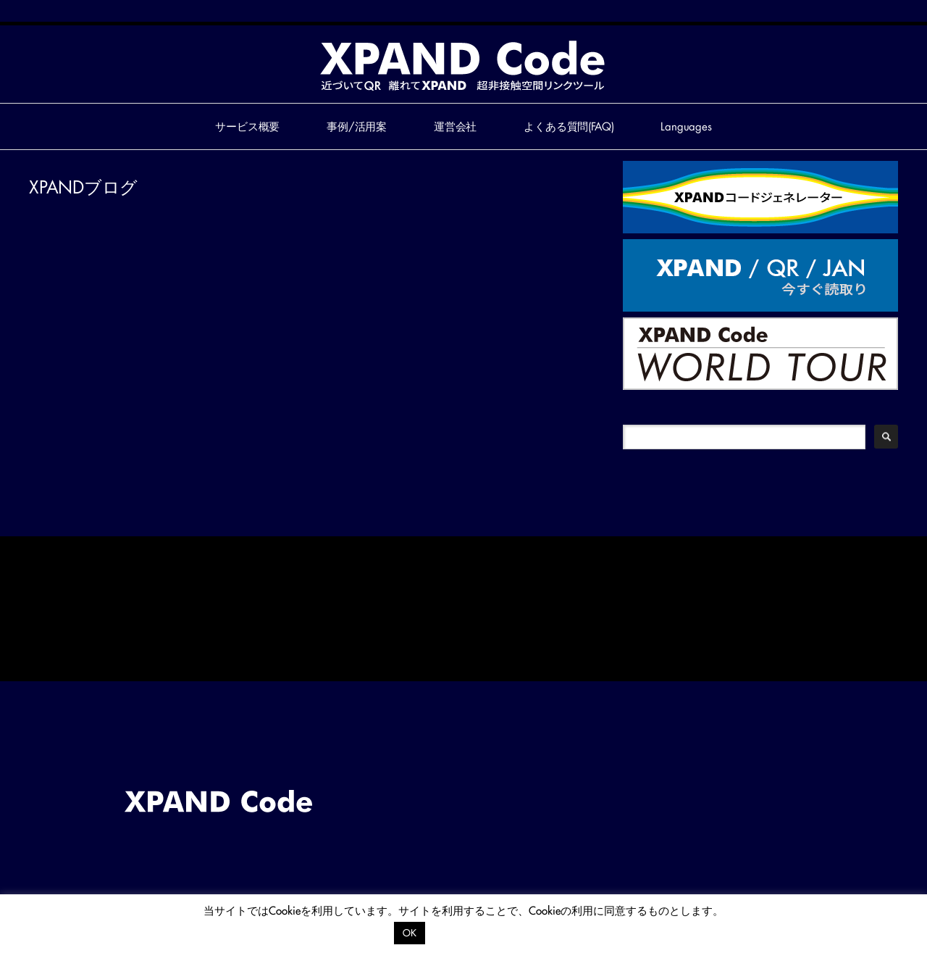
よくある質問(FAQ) (568, 126)
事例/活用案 (357, 126)
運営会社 (455, 126)
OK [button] (409, 933)
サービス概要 (247, 126)
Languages (686, 126)
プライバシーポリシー (482, 932)
